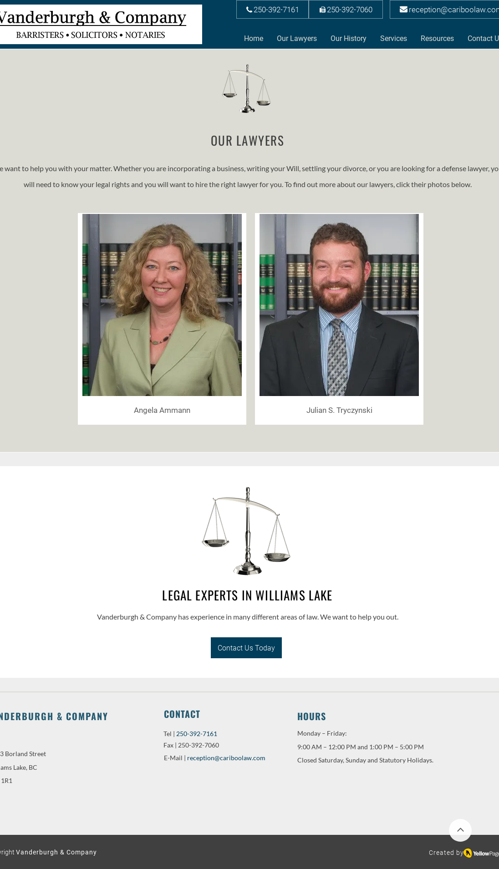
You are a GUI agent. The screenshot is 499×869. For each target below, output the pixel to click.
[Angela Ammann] (162, 410)
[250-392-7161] (272, 9)
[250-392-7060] (346, 9)
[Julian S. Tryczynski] (339, 410)
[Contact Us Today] (246, 647)
